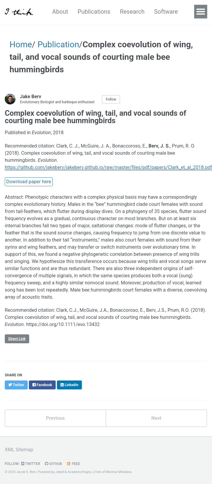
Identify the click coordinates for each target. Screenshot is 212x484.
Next (156, 418)
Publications (94, 11)
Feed (73, 464)
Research (132, 11)
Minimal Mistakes (119, 472)
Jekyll (60, 472)
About (60, 11)
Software (166, 11)
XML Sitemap (19, 449)
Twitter (30, 464)
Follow (111, 99)
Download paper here (28, 181)
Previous (55, 418)
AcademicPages (79, 472)
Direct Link (17, 339)
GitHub (53, 464)
